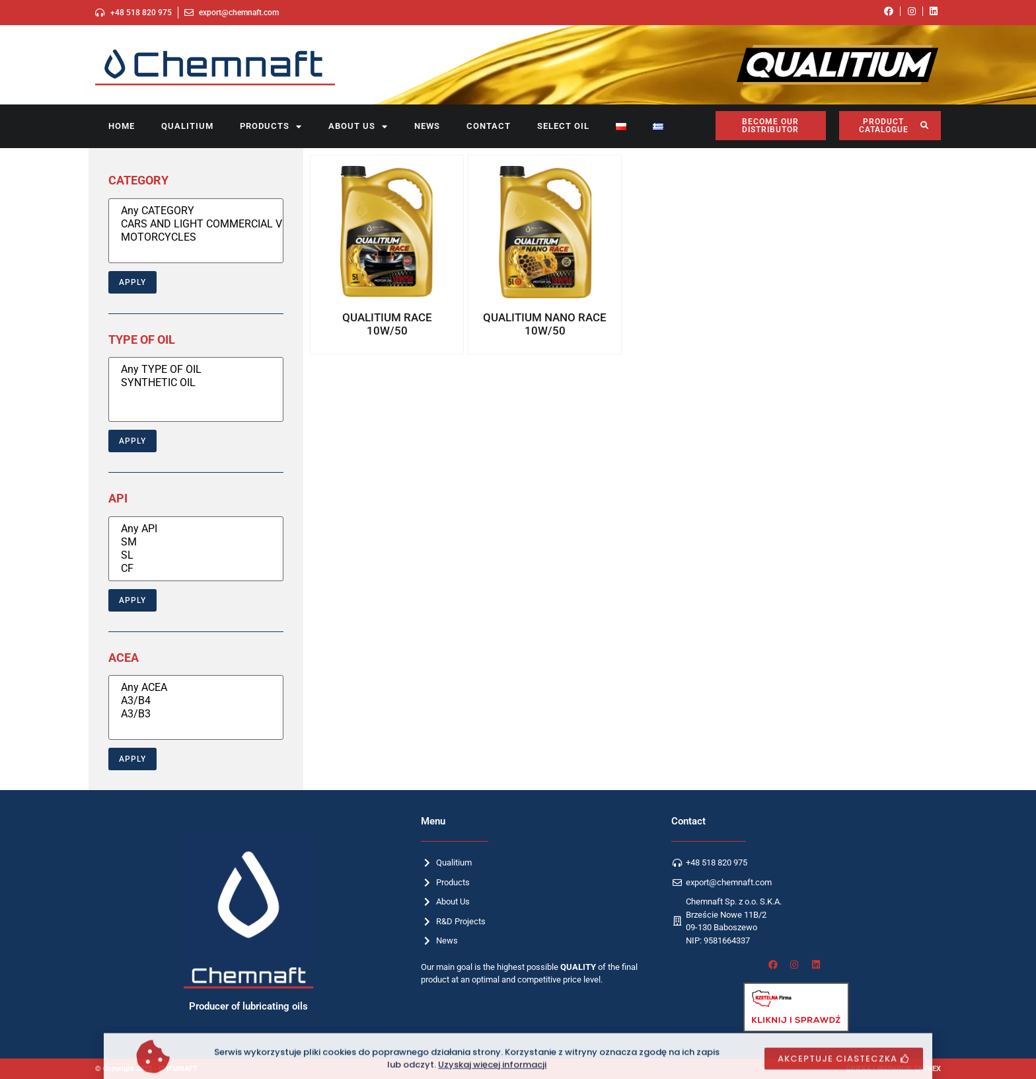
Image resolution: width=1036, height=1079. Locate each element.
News (427, 126)
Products (271, 127)
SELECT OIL (563, 126)
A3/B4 (196, 700)
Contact (488, 126)
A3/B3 (196, 714)
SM (196, 542)
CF (196, 568)
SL (196, 555)
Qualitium (187, 126)
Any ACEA (196, 687)
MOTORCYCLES (196, 237)
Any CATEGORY (196, 211)
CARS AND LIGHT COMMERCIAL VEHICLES (196, 224)
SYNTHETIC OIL (196, 382)
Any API (196, 529)
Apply (132, 282)
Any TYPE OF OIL (196, 369)
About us (358, 127)
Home (121, 126)
